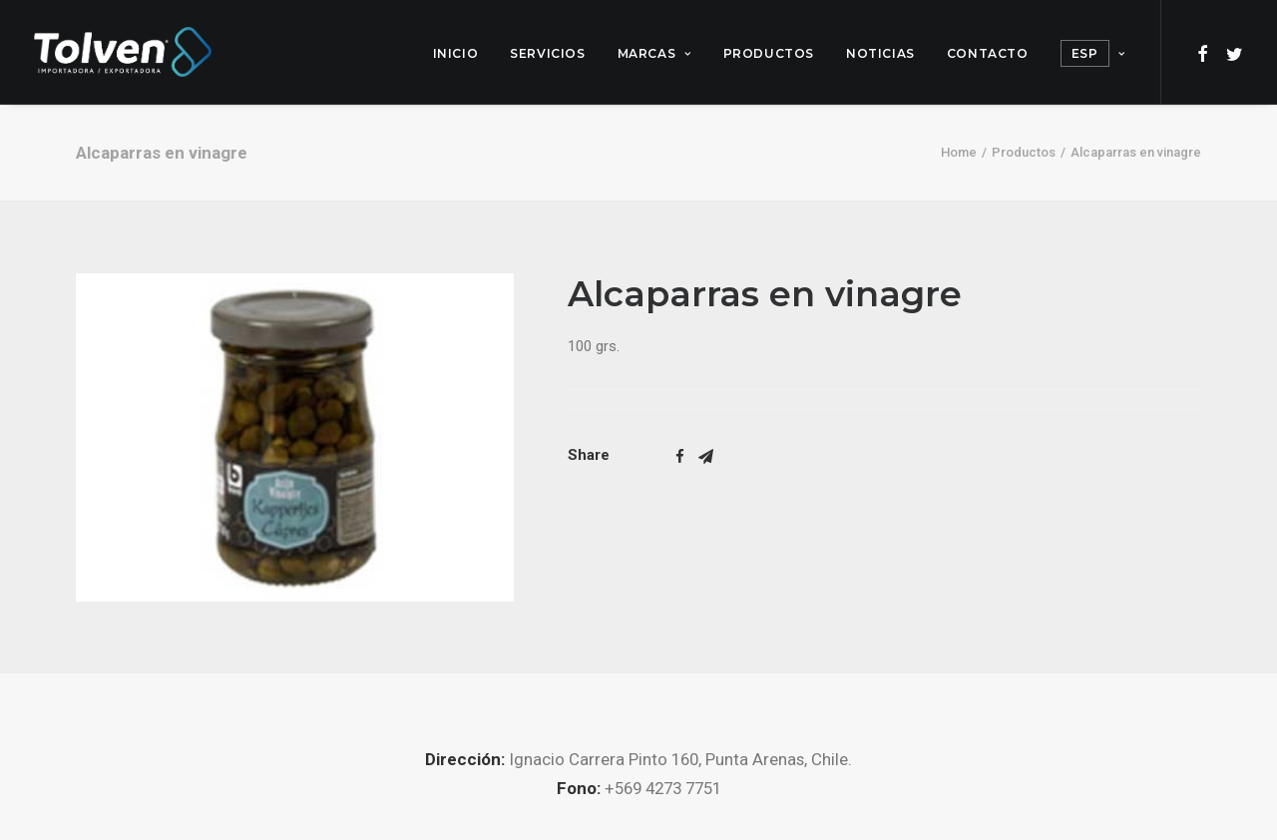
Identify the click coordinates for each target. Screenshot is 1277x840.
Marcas (654, 53)
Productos (768, 53)
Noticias (880, 53)
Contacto (988, 53)
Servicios (547, 53)
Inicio (456, 53)
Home (959, 152)
